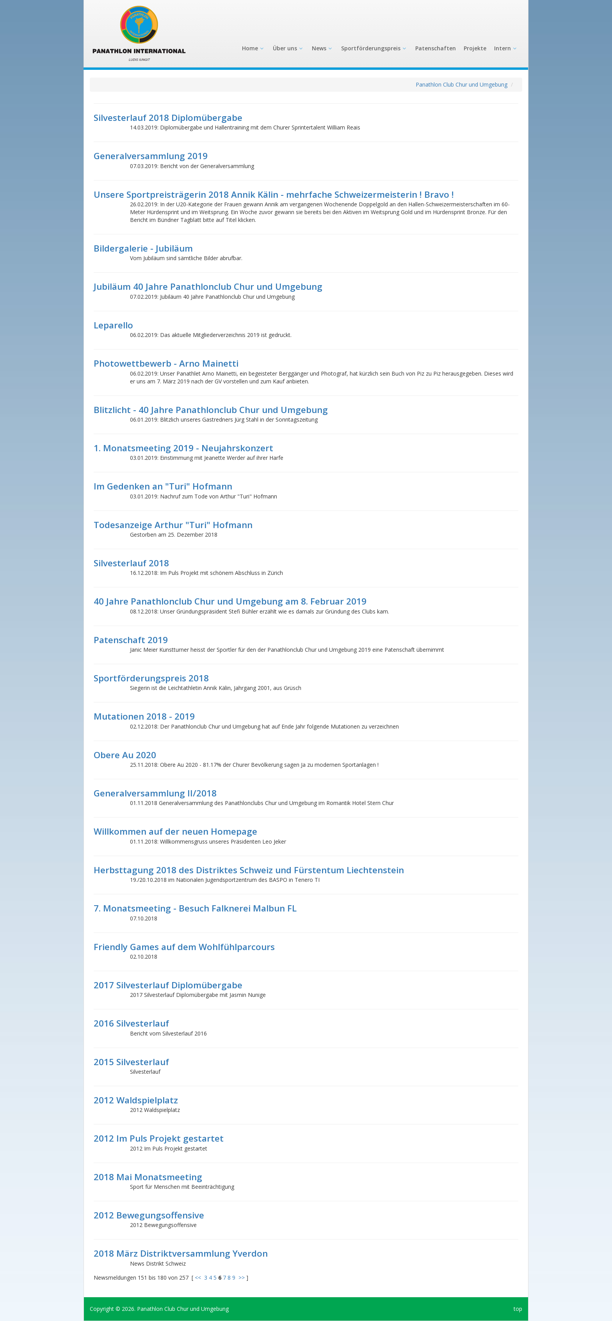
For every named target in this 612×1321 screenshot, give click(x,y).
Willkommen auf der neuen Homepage (175, 831)
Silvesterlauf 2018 (131, 563)
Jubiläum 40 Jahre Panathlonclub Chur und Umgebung (208, 286)
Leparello (113, 325)
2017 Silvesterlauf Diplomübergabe (168, 985)
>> (241, 1277)
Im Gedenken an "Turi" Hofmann (163, 486)
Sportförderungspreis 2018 (151, 678)
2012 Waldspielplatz (136, 1100)
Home (253, 48)
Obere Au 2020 (125, 755)
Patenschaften (435, 48)
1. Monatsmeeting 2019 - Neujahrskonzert (183, 448)
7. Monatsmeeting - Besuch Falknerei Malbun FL (195, 908)
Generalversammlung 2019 (151, 156)
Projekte (475, 48)
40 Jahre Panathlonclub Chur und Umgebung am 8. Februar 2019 (230, 601)
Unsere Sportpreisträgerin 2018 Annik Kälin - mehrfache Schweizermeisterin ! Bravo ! (274, 194)
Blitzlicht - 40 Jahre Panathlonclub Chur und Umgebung (211, 410)
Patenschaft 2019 (131, 640)
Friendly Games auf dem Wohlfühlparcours (184, 947)
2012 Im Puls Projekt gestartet (159, 1138)
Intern (506, 48)
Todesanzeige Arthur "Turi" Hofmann (173, 525)
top (518, 1308)
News (322, 48)
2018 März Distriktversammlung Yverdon (181, 1253)
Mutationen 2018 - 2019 (144, 716)
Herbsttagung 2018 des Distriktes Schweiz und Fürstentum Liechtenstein (249, 870)
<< (198, 1277)
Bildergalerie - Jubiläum (143, 248)
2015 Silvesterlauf (131, 1062)
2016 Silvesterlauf (131, 1023)
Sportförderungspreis (374, 48)
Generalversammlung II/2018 (155, 793)
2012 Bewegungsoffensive (149, 1215)
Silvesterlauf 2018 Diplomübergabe (168, 118)
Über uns (288, 48)
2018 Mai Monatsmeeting (148, 1177)
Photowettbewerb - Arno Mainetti (166, 363)
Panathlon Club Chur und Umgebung (461, 84)
